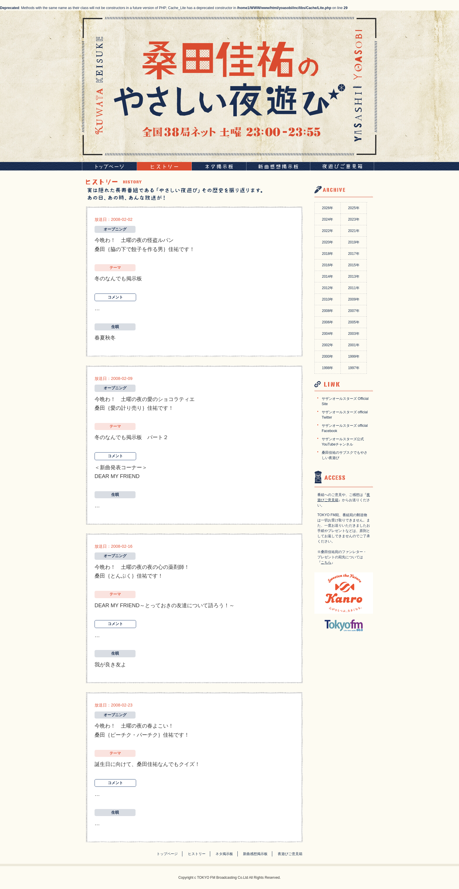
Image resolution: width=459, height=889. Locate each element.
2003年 (353, 334)
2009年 (353, 299)
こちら (326, 562)
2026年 (327, 208)
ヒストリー (196, 854)
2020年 (327, 242)
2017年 (353, 254)
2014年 (327, 276)
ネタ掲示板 (224, 854)
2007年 (353, 311)
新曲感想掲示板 (255, 854)
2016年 (327, 265)
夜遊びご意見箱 (290, 854)
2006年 (327, 322)
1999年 (353, 356)
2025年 (353, 208)
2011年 (353, 288)
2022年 (327, 231)
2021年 (353, 231)
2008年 (327, 311)
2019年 (353, 242)
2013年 (353, 276)
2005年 (353, 322)
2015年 (353, 265)
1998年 (327, 368)
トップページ (167, 854)
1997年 (353, 368)
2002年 (327, 345)
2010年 (327, 299)
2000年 (327, 356)
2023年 (353, 219)
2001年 (353, 345)
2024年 (327, 219)
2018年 (327, 254)
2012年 (327, 288)
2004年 (327, 334)
